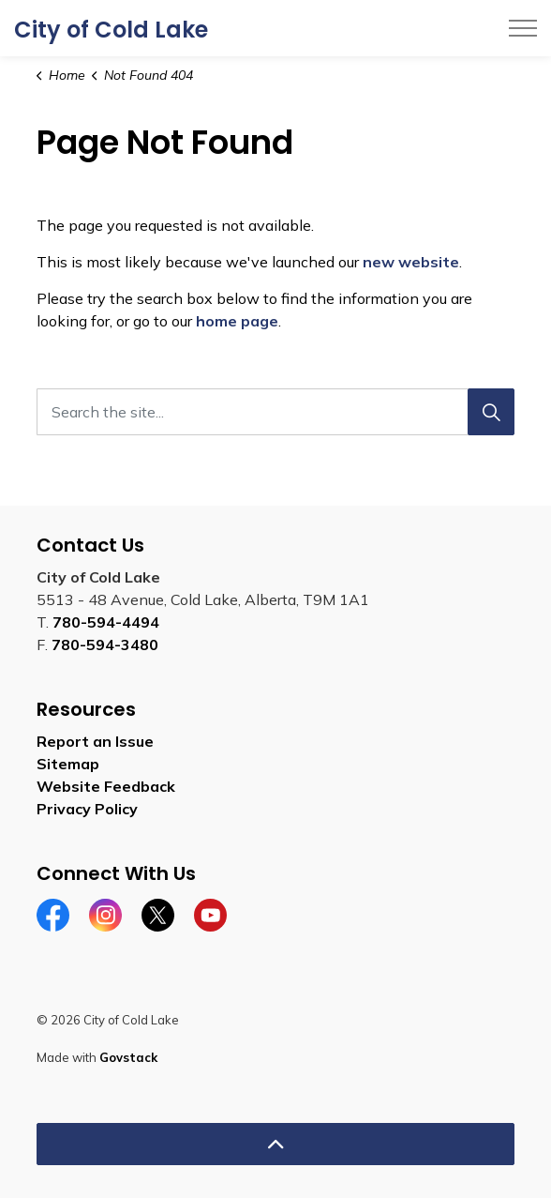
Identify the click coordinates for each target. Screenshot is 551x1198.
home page (237, 320)
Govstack (128, 1057)
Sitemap (68, 763)
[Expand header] (523, 28)
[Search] (491, 411)
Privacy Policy (87, 808)
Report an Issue (95, 741)
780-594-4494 (105, 622)
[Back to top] (275, 1144)
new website (411, 261)
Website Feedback (106, 786)
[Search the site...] (275, 411)
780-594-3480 (105, 644)
